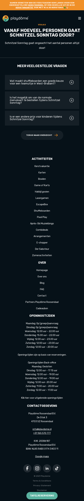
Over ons (42, 276)
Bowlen (42, 179)
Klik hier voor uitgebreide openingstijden (42, 398)
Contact (42, 295)
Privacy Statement (42, 485)
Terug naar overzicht (42, 135)
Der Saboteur (42, 249)
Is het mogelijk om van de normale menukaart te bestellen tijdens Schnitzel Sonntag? (42, 100)
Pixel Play (42, 217)
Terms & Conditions (42, 481)
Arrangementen (42, 236)
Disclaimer (42, 490)
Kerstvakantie (42, 166)
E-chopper (42, 242)
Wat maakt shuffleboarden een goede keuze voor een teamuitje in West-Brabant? (42, 82)
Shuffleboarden (42, 210)
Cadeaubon (42, 308)
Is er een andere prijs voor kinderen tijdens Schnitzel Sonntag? (42, 118)
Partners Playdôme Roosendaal (42, 302)
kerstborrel (36, 5)
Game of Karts (42, 185)
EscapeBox (42, 204)
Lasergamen (42, 198)
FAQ (42, 289)
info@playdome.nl (42, 429)
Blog (42, 283)
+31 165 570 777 (42, 433)
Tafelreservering (42, 495)
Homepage (42, 270)
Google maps (42, 456)
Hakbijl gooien (42, 191)
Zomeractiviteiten (42, 255)
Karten (42, 172)
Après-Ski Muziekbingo (42, 223)
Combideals (42, 230)
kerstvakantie (24, 7)
